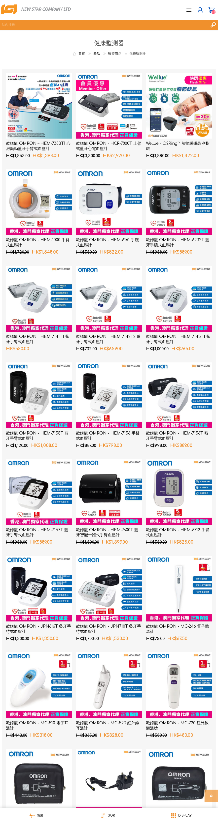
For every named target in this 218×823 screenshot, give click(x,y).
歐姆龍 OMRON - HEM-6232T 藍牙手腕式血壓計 (177, 242)
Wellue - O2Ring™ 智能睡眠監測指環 (178, 146)
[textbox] (104, 25)
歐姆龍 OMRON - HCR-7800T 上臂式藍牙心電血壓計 (108, 146)
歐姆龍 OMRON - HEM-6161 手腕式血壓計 (107, 242)
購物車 (211, 9)
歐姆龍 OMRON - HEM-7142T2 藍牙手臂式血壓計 (108, 339)
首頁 (81, 54)
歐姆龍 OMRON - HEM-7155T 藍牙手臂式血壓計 (37, 436)
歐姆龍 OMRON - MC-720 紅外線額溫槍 (177, 726)
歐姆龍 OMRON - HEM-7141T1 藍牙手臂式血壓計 (37, 339)
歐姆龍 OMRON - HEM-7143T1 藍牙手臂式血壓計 (178, 339)
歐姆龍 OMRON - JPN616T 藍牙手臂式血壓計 (38, 629)
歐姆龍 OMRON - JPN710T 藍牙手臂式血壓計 (108, 629)
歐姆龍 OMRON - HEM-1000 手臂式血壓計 (38, 242)
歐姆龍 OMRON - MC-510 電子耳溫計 (37, 726)
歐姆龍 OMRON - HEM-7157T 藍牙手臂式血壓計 (37, 532)
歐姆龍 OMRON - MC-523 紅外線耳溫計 (107, 726)
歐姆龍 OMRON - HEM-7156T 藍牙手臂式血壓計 (177, 436)
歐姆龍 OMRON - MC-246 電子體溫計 (177, 629)
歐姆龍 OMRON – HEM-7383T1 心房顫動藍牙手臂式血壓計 (38, 146)
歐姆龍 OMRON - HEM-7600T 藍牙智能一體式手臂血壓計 (107, 532)
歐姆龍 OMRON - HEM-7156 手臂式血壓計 (108, 436)
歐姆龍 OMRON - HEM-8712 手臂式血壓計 (177, 532)
